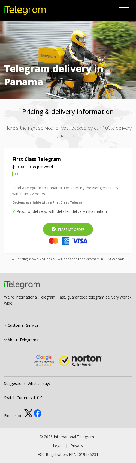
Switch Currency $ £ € (23, 397)
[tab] (68, 326)
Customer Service (21, 325)
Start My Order (68, 229)
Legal (57, 445)
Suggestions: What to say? (27, 383)
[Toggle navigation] (124, 10)
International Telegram (74, 436)
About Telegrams (21, 339)
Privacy (77, 445)
